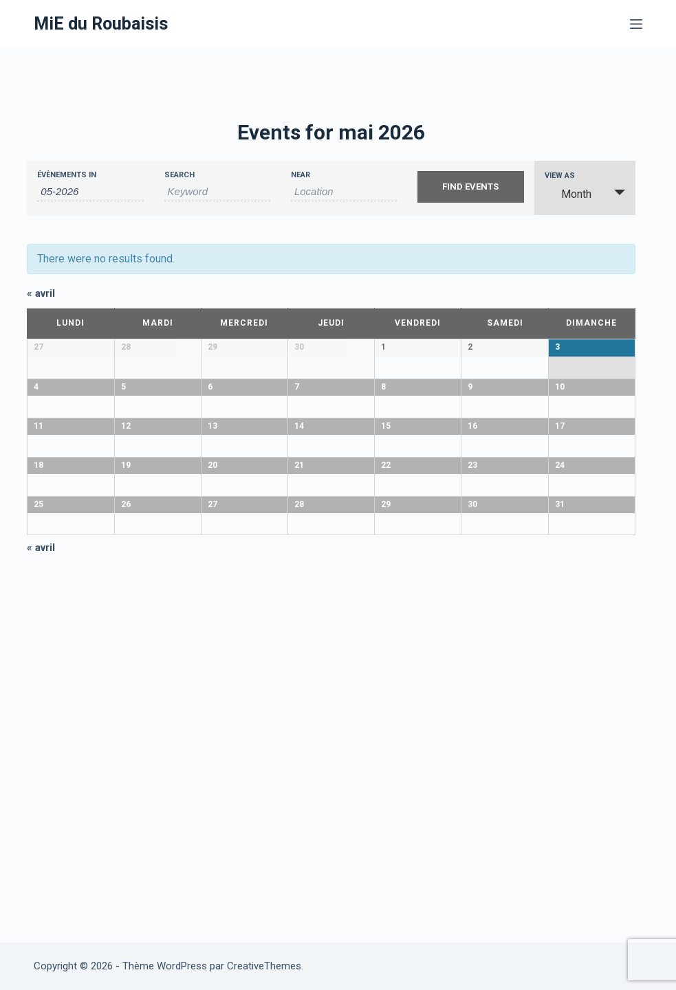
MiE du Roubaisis (101, 24)
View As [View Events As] (560, 175)
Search (179, 175)
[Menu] (636, 24)
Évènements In (66, 175)
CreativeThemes (264, 966)
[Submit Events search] (470, 187)
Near (300, 175)
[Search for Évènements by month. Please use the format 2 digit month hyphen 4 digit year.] (90, 191)
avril (41, 293)
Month (568, 194)
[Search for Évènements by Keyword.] (217, 191)
